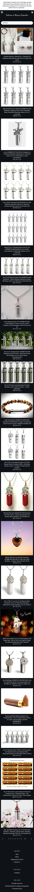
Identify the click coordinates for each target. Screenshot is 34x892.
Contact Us (17, 862)
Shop (17, 854)
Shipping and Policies (17, 859)
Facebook (17, 873)
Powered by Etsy (17, 888)
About (17, 857)
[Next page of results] (31, 839)
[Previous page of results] (3, 839)
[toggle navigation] (2, 12)
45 (25, 838)
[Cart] (32, 12)
